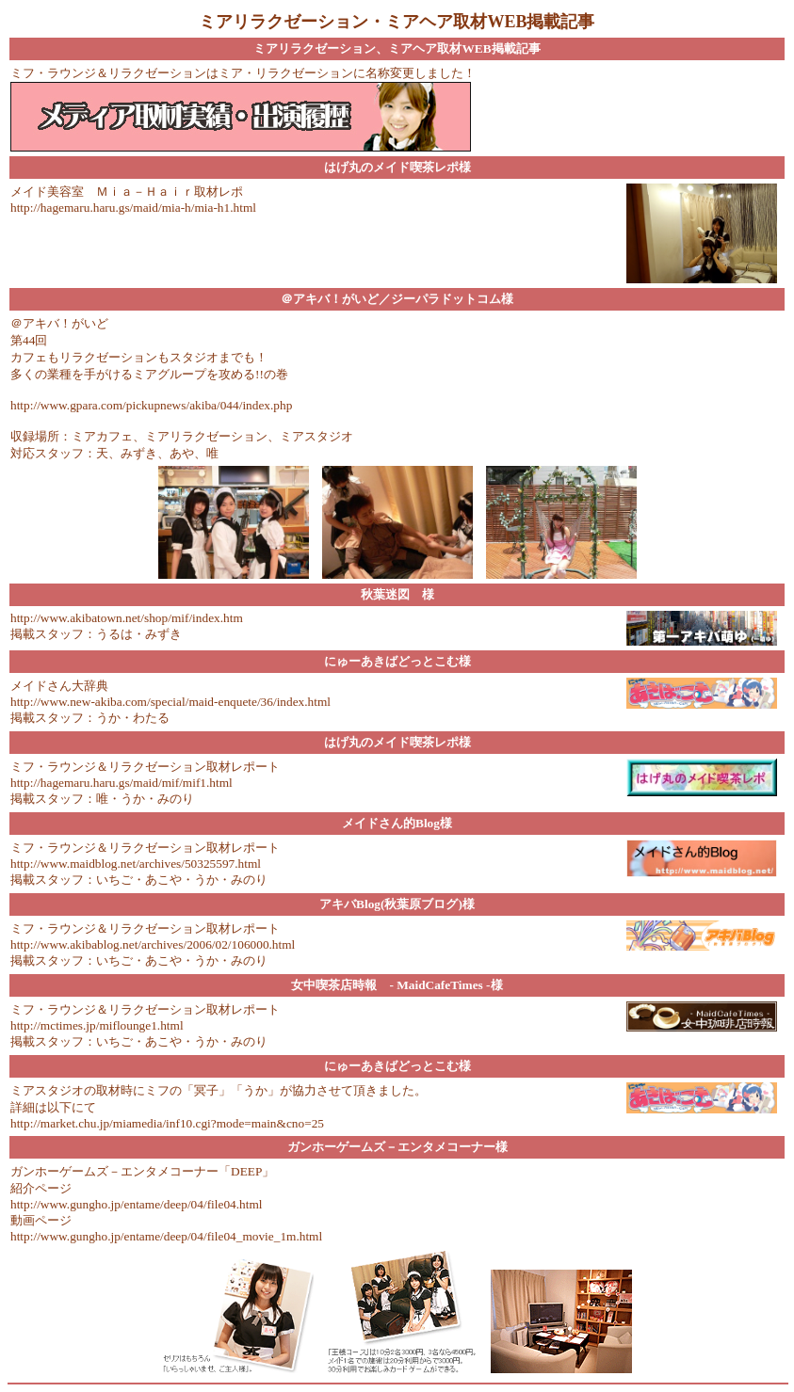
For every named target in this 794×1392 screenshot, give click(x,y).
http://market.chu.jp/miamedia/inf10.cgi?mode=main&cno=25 (167, 1123)
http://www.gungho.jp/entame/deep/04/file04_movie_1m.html (166, 1236)
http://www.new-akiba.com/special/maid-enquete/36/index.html (170, 702)
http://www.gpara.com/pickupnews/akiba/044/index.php (151, 405)
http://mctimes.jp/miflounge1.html (97, 1025)
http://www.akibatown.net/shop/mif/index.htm (126, 618)
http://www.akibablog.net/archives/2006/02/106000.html (152, 944)
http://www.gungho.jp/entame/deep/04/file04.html (136, 1204)
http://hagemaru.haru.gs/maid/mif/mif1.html (121, 783)
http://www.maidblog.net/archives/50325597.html (135, 863)
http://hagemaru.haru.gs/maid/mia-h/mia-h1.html (133, 207)
